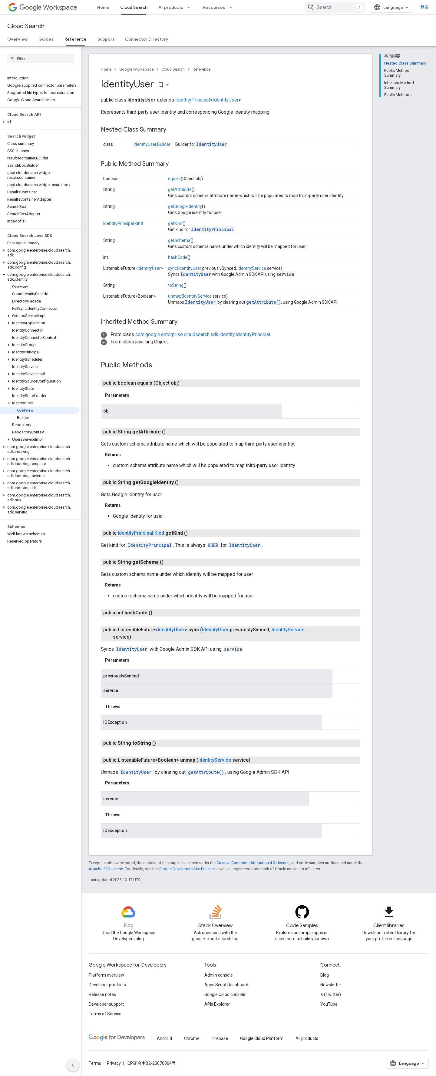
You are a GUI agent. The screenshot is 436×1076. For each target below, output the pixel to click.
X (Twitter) (330, 994)
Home (103, 7)
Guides (46, 39)
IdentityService (252, 268)
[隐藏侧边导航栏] (73, 1065)
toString (175, 285)
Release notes (102, 994)
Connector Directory (146, 39)
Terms (95, 1063)
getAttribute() (263, 302)
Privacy (114, 1063)
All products (170, 7)
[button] (39, 121)
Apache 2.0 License (106, 869)
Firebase (220, 1038)
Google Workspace (136, 69)
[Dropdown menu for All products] (190, 7)
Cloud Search (26, 26)
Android (164, 1038)
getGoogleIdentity (185, 206)
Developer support (106, 1004)
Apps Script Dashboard (226, 984)
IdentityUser (226, 100)
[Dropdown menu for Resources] (232, 7)
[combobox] (335, 7)
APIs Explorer (217, 1004)
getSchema (179, 240)
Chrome (192, 1038)
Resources (214, 7)
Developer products (107, 984)
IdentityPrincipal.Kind (123, 223)
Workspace (48, 7)
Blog (324, 975)
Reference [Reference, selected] (75, 39)
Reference (201, 69)
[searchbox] (40, 58)
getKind (175, 223)
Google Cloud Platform (261, 1038)
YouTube (329, 1004)
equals (174, 178)
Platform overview (106, 975)
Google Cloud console (224, 994)
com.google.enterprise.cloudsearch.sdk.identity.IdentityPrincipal (202, 334)
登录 (424, 7)
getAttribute (180, 189)
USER (213, 545)
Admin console (218, 975)
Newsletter (330, 984)
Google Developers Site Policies (187, 869)
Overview (17, 39)
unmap (175, 296)
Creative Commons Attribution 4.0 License (252, 862)
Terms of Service (105, 1013)
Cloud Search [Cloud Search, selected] (133, 7)
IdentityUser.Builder (152, 144)
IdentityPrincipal (192, 100)
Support (105, 39)
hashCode (177, 257)
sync (172, 268)
